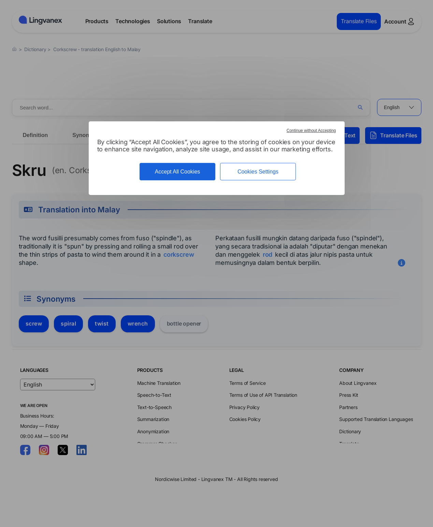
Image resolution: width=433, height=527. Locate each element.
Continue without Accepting (311, 130)
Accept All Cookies (177, 172)
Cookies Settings (257, 172)
